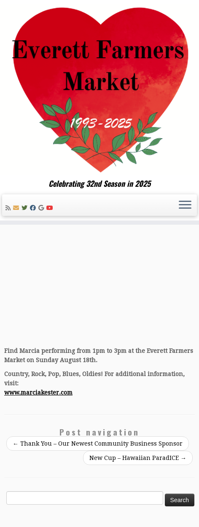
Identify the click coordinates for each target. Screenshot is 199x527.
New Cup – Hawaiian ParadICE (137, 457)
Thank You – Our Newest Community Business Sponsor (98, 443)
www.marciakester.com (38, 392)
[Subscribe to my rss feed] (9, 207)
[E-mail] (17, 207)
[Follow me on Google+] (42, 207)
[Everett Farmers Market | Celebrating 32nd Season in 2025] (99, 89)
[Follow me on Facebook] (34, 207)
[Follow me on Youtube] (51, 207)
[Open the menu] (185, 205)
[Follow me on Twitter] (26, 207)
